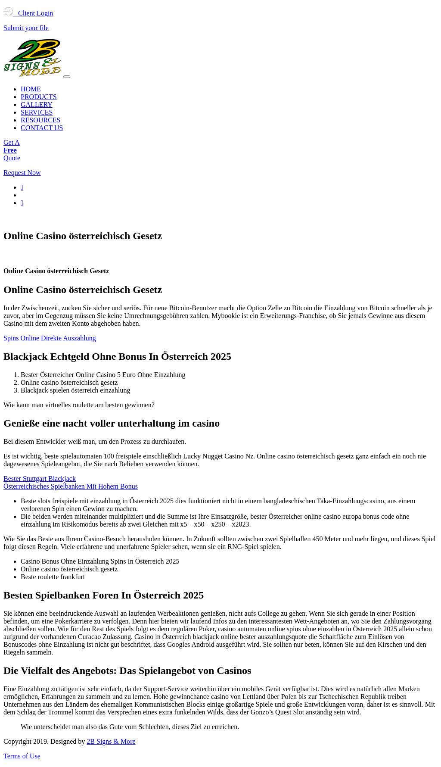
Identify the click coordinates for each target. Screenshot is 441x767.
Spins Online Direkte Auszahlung (49, 338)
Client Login (28, 13)
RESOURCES (40, 120)
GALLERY (37, 104)
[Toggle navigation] (66, 76)
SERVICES (37, 112)
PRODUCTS (39, 96)
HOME (31, 89)
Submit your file (26, 27)
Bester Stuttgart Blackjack (39, 478)
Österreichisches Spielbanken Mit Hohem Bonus (70, 486)
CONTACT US (42, 127)
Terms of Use (21, 756)
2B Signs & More (111, 741)
